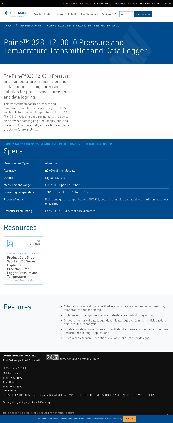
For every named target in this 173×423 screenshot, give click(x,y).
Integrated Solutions (30, 25)
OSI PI (151, 395)
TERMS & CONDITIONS (13, 413)
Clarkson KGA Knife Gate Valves (57, 395)
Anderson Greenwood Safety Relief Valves (120, 395)
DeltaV (6, 395)
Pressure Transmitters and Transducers (97, 25)
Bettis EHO (85, 395)
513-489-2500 (18, 367)
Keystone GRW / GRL (25, 395)
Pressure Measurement (58, 25)
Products (9, 25)
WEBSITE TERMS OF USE (37, 413)
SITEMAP (70, 413)
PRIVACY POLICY (57, 413)
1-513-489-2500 (12, 377)
